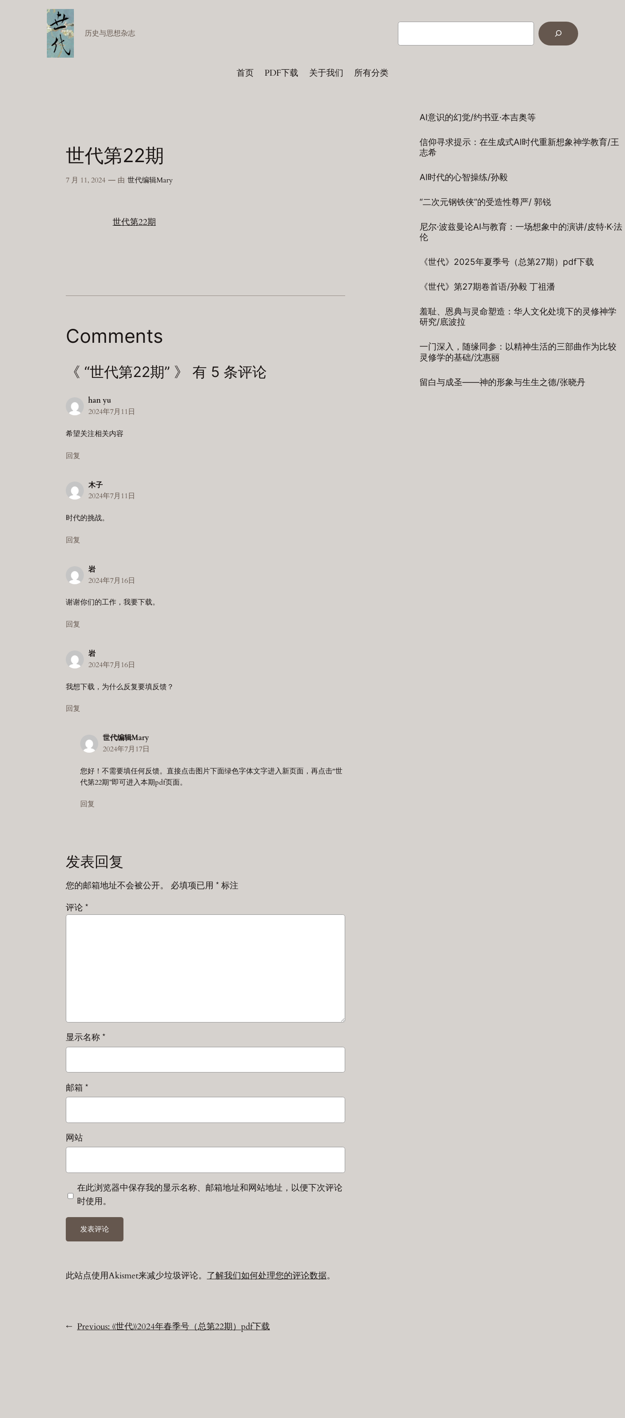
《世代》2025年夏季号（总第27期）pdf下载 (507, 262)
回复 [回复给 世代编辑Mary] (87, 804)
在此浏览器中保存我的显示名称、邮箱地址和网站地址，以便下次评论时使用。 (209, 1194)
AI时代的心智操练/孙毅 (464, 177)
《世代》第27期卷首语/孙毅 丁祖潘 (487, 287)
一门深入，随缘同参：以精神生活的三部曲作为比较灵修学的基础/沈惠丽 (518, 351)
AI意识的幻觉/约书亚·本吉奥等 (478, 117)
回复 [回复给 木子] (73, 540)
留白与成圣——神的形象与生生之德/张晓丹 (502, 382)
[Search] (558, 33)
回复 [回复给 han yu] (73, 456)
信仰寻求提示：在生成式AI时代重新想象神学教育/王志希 (519, 147)
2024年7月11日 (111, 412)
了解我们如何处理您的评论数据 (267, 1276)
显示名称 (85, 1037)
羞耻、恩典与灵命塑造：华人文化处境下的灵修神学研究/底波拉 (518, 316)
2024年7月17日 (126, 749)
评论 (77, 908)
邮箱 (77, 1088)
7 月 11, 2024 (85, 180)
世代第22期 (134, 222)
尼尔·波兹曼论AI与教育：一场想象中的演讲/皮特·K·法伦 (521, 232)
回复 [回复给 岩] (73, 624)
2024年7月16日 (111, 581)
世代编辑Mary (150, 180)
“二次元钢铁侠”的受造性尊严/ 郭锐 (485, 202)
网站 (74, 1138)
